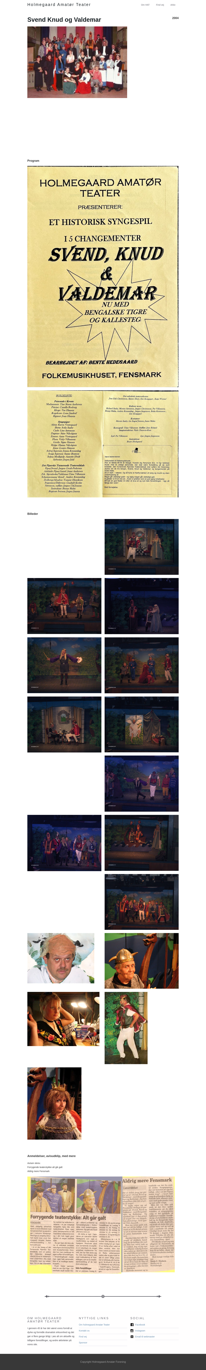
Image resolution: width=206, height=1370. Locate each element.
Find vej (160, 5)
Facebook (140, 1324)
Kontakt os (84, 1330)
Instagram (140, 1330)
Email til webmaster (145, 1336)
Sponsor (83, 1342)
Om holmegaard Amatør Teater (94, 1324)
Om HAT (145, 5)
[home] (59, 4)
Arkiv (172, 5)
